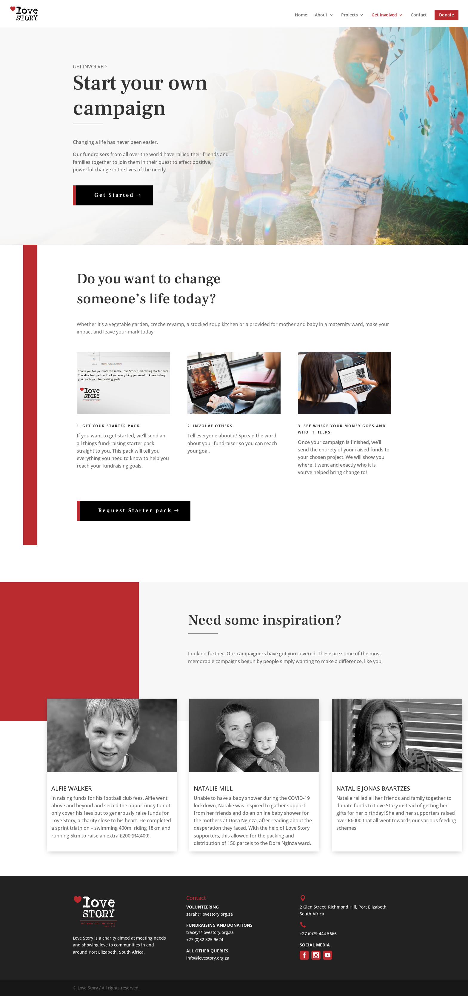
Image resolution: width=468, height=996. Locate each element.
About (321, 15)
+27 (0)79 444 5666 (318, 933)
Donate (446, 15)
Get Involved (384, 15)
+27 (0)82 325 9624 (204, 939)
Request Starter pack (135, 510)
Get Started (114, 195)
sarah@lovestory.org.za (209, 914)
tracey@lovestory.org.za (210, 932)
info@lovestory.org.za (207, 958)
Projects (349, 15)
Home (301, 15)
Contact (419, 15)
